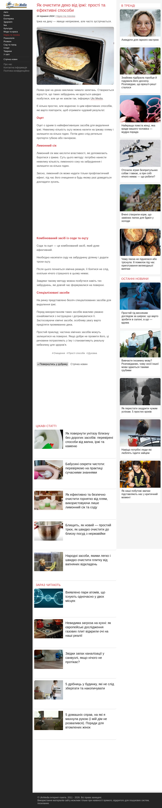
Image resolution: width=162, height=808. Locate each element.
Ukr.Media (97, 98)
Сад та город (10, 44)
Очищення (59, 353)
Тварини (8, 51)
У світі (7, 54)
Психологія (9, 38)
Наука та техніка (65, 16)
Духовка (92, 353)
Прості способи (76, 353)
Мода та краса (11, 31)
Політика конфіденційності (18, 70)
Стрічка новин (78, 364)
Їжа (5, 25)
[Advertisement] (75, 210)
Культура (8, 28)
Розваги (7, 41)
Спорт (7, 48)
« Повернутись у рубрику (52, 364)
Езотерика (9, 18)
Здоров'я (8, 22)
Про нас (8, 64)
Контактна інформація (15, 67)
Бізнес (7, 15)
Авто (6, 12)
